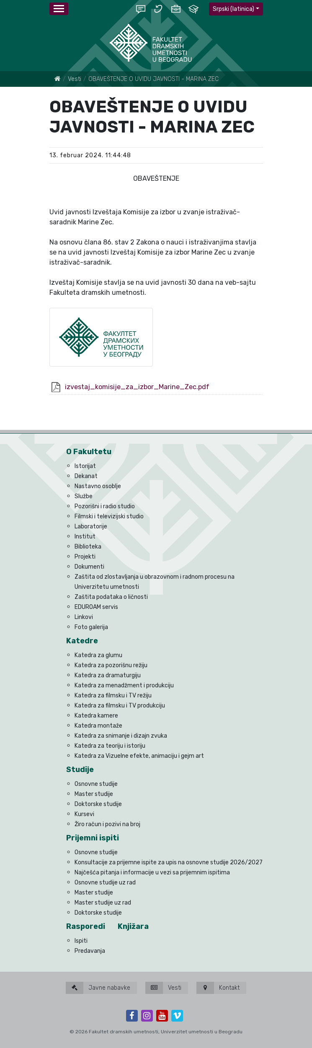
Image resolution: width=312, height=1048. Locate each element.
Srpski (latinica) (233, 9)
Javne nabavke (98, 988)
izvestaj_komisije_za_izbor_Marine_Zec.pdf (137, 387)
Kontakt (218, 988)
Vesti (74, 79)
